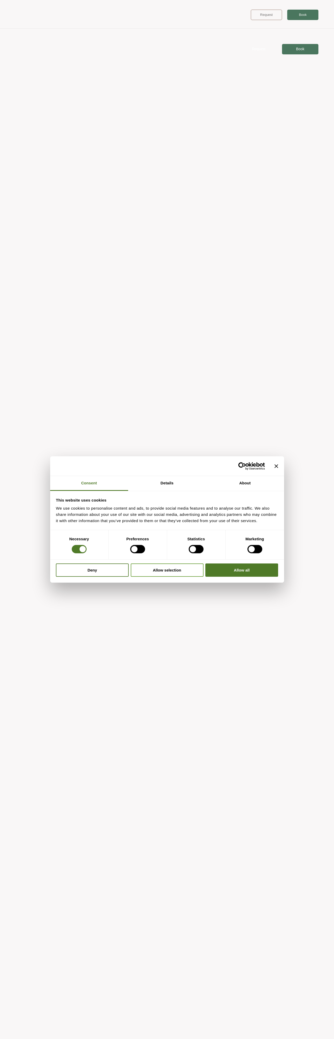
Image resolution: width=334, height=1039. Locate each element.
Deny (92, 570)
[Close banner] (276, 466)
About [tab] (245, 483)
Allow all (242, 570)
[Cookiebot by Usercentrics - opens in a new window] (242, 466)
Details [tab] (167, 483)
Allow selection (167, 570)
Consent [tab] (89, 483)
